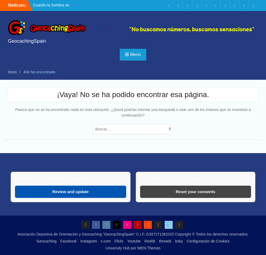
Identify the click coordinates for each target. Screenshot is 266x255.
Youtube (134, 241)
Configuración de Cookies (208, 241)
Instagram (88, 241)
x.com (106, 241)
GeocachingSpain (27, 41)
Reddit (149, 241)
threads (165, 241)
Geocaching (47, 241)
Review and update (70, 191)
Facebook (68, 241)
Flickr (118, 241)
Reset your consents (195, 191)
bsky (179, 241)
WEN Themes (149, 248)
